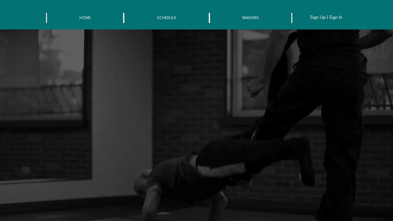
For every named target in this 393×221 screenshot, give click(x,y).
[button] (85, 18)
